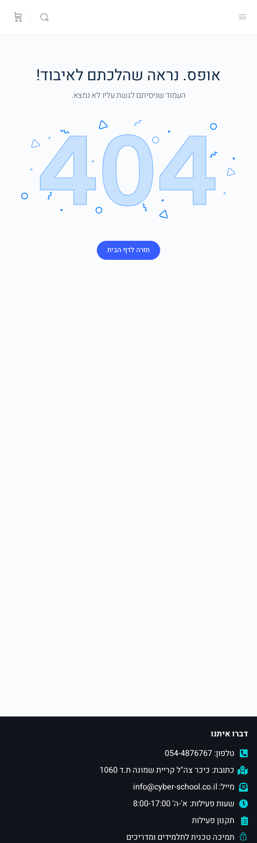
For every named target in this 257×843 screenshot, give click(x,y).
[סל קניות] (17, 17)
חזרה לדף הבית (128, 250)
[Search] (42, 17)
